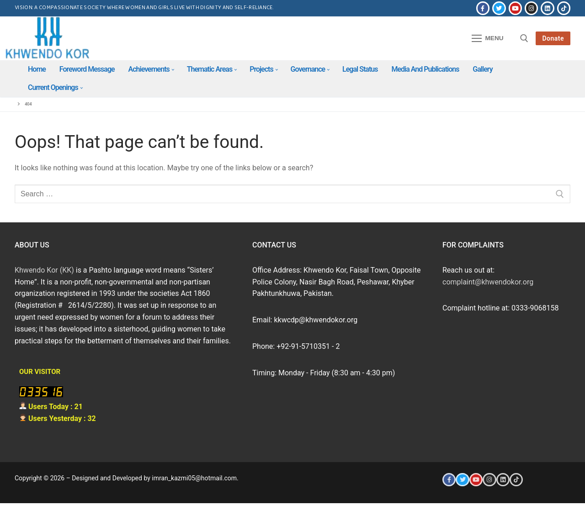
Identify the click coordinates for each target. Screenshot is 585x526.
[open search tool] (524, 38)
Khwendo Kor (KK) (44, 270)
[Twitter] (498, 8)
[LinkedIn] (547, 8)
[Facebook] (482, 8)
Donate (553, 38)
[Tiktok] (563, 8)
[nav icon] (487, 38)
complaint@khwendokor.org (487, 282)
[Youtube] (515, 8)
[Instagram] (531, 8)
